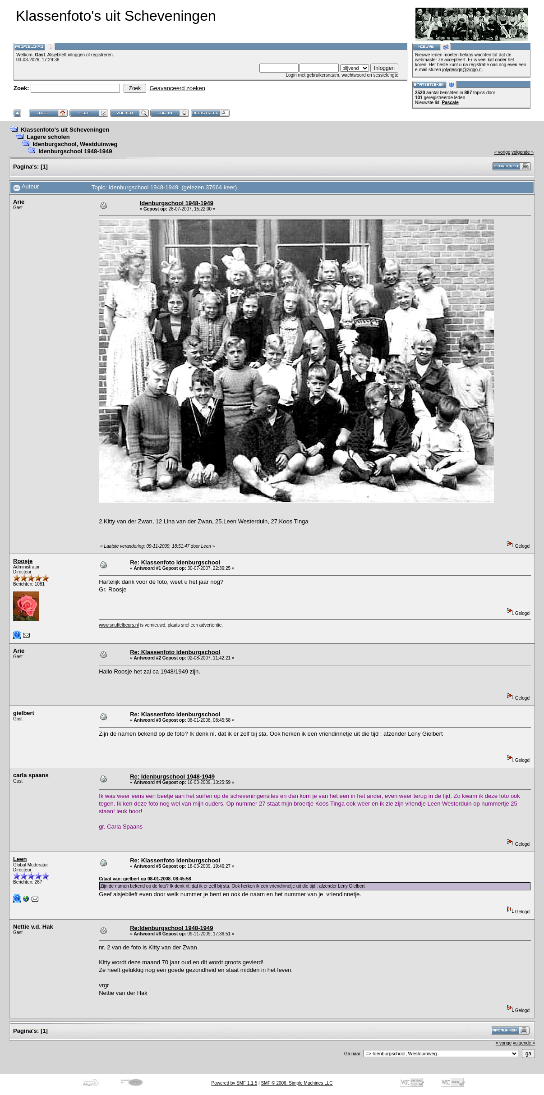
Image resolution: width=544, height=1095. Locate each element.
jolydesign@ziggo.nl (463, 69)
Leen (20, 859)
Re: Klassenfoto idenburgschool (175, 562)
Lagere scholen (48, 136)
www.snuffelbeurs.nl (119, 625)
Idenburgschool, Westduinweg (74, 144)
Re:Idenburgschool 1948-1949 (171, 928)
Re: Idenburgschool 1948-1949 (172, 776)
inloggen (76, 54)
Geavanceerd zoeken (177, 88)
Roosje (22, 561)
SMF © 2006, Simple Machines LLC (296, 1083)
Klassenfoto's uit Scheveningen (65, 129)
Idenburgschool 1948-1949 (75, 151)
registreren (102, 54)
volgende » (523, 152)
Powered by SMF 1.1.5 (235, 1083)
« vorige (502, 152)
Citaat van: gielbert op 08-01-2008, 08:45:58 (145, 878)
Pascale (450, 102)
